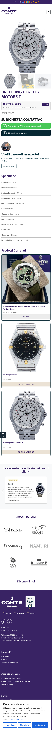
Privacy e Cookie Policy (17, 719)
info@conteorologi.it (15, 638)
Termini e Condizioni (9, 662)
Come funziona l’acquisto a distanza (15, 681)
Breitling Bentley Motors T (14, 442)
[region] (25, 715)
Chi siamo (5, 656)
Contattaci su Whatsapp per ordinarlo (25, 126)
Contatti (4, 659)
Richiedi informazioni (17, 133)
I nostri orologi (7, 684)
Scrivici (31, 613)
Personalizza (10, 725)
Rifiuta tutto (24, 725)
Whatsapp (19, 613)
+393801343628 (9, 166)
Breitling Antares (10, 375)
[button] (47, 47)
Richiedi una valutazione (11, 678)
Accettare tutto (40, 725)
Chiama (7, 613)
